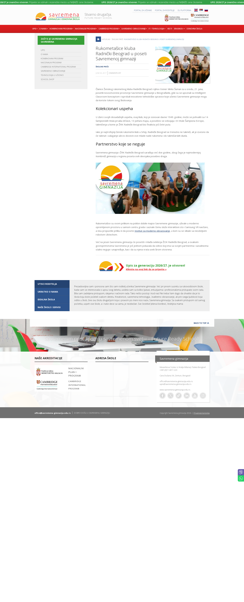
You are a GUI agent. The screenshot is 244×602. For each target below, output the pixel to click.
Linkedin (187, 395)
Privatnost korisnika (202, 413)
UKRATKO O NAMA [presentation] (48, 291)
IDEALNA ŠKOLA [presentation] (46, 299)
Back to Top (200, 323)
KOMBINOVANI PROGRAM (52, 58)
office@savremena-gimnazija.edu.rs (176, 381)
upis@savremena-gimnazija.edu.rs (175, 384)
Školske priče (117, 39)
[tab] (52, 284)
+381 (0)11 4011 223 (168, 370)
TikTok (178, 395)
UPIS (43, 50)
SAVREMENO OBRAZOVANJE (53, 71)
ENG (196, 10)
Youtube (195, 395)
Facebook (162, 395)
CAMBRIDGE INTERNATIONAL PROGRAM (58, 66)
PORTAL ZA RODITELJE (165, 10)
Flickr (203, 395)
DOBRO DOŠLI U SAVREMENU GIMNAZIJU (92, 413)
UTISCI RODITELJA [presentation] (47, 283)
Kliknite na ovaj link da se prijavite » (146, 269)
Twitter (170, 395)
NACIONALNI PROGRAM (51, 62)
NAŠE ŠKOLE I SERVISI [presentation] (49, 307)
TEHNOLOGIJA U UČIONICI (52, 75)
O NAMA (44, 54)
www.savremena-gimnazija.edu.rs (175, 389)
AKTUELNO (106, 39)
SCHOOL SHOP (47, 79)
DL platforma (184, 10)
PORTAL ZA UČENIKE (143, 10)
